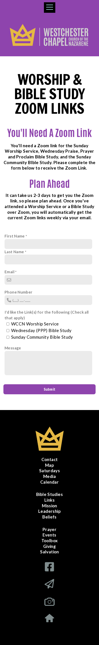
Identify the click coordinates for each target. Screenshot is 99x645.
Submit (49, 389)
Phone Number (19, 292)
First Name (15, 236)
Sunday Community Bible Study (42, 337)
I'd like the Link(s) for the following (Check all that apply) (47, 315)
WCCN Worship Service (35, 323)
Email (9, 271)
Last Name (14, 251)
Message (13, 348)
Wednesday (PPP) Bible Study (41, 330)
